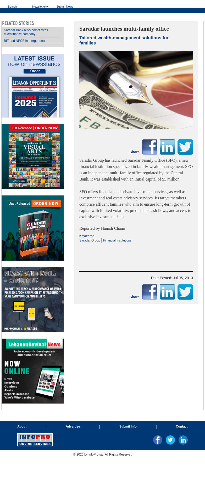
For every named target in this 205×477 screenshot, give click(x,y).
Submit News (64, 6)
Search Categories (16, 6)
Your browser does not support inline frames (33, 215)
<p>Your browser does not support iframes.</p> (136, 252)
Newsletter (40, 6)
